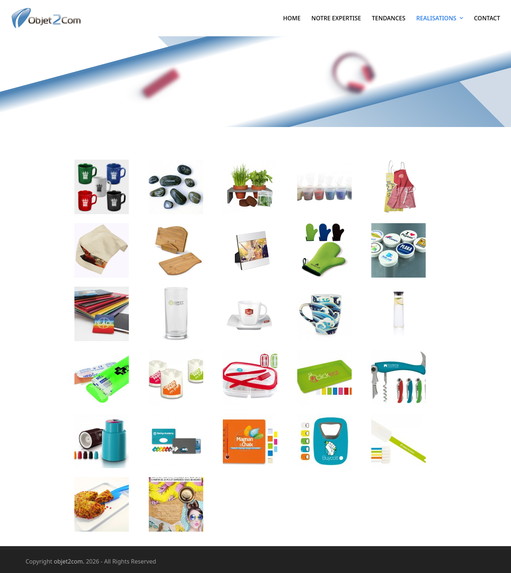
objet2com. (69, 561)
